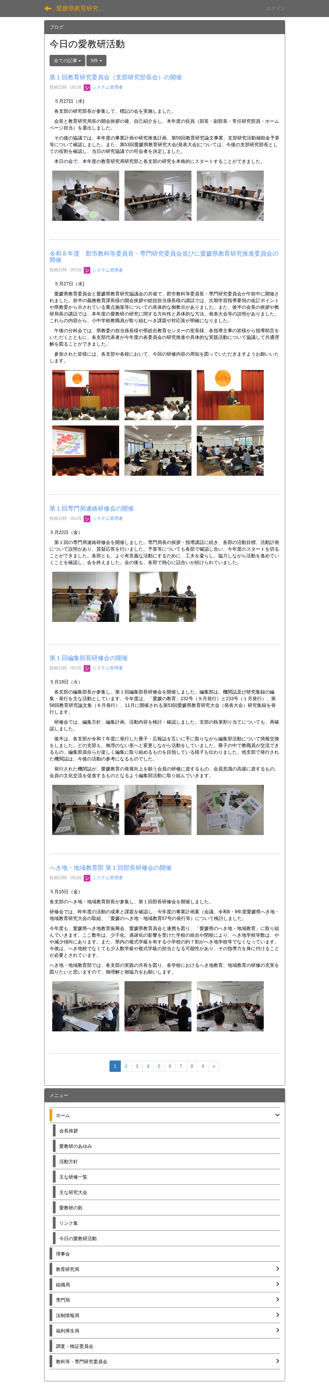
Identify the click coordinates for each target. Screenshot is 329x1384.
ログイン (275, 8)
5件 (96, 60)
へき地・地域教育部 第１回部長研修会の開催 (111, 867)
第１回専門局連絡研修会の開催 (92, 508)
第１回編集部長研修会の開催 (89, 658)
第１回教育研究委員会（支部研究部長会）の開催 (116, 77)
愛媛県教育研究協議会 (84, 8)
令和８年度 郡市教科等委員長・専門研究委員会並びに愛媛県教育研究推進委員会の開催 (164, 257)
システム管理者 (103, 87)
